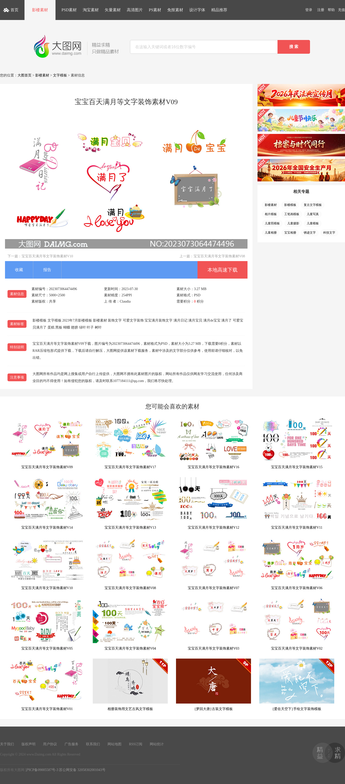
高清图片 (135, 10)
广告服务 (71, 744)
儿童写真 (313, 214)
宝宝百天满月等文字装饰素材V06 (296, 564)
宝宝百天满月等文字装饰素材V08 (219, 256)
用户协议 (50, 744)
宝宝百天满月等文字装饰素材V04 (130, 624)
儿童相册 (271, 232)
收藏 (19, 270)
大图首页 (25, 75)
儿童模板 (313, 223)
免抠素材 (175, 10)
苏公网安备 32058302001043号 (82, 770)
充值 (341, 10)
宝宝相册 (290, 232)
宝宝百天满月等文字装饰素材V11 (296, 503)
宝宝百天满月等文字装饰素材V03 (213, 624)
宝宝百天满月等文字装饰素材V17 (130, 443)
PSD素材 (69, 10)
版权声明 (29, 744)
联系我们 (93, 744)
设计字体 (197, 10)
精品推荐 (219, 10)
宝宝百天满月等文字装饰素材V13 (130, 503)
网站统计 (157, 744)
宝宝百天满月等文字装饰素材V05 (47, 624)
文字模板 (60, 75)
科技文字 (329, 232)
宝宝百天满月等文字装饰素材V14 (47, 503)
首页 (14, 10)
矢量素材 (113, 10)
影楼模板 (290, 205)
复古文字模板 (313, 205)
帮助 (331, 10)
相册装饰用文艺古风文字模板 (130, 685)
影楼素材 (40, 10)
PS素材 (155, 10)
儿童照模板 (272, 223)
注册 (320, 10)
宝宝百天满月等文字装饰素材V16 (213, 443)
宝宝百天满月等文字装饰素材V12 (213, 503)
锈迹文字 (310, 232)
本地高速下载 (223, 270)
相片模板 (271, 214)
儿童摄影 (293, 223)
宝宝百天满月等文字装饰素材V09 (47, 443)
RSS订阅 (135, 744)
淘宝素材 (91, 10)
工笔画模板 (291, 214)
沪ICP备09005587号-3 (42, 770)
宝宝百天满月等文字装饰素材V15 (296, 443)
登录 (308, 10)
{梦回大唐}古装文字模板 (213, 685)
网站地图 (115, 744)
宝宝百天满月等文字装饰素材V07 (213, 564)
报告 (47, 270)
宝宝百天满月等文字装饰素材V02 (296, 624)
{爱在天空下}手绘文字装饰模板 (296, 685)
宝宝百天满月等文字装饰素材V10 (47, 256)
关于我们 (7, 744)
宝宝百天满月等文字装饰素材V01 (47, 685)
